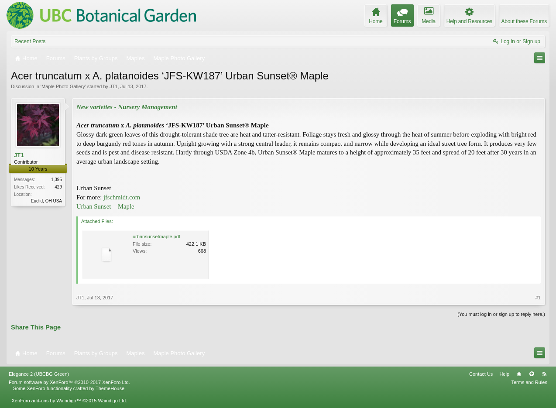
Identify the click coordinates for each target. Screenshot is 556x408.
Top (532, 374)
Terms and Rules (529, 382)
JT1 (113, 86)
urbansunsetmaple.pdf (156, 236)
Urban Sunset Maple (105, 206)
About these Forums (524, 21)
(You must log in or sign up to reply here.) (501, 314)
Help (504, 374)
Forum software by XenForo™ (69, 382)
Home (519, 374)
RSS (544, 374)
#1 (538, 297)
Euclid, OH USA (46, 201)
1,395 (56, 179)
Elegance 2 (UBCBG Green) (39, 374)
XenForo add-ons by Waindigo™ (46, 400)
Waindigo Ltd (112, 400)
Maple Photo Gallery (63, 86)
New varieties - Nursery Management (126, 106)
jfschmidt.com (121, 197)
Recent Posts (29, 41)
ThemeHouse (110, 388)
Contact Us (481, 374)
